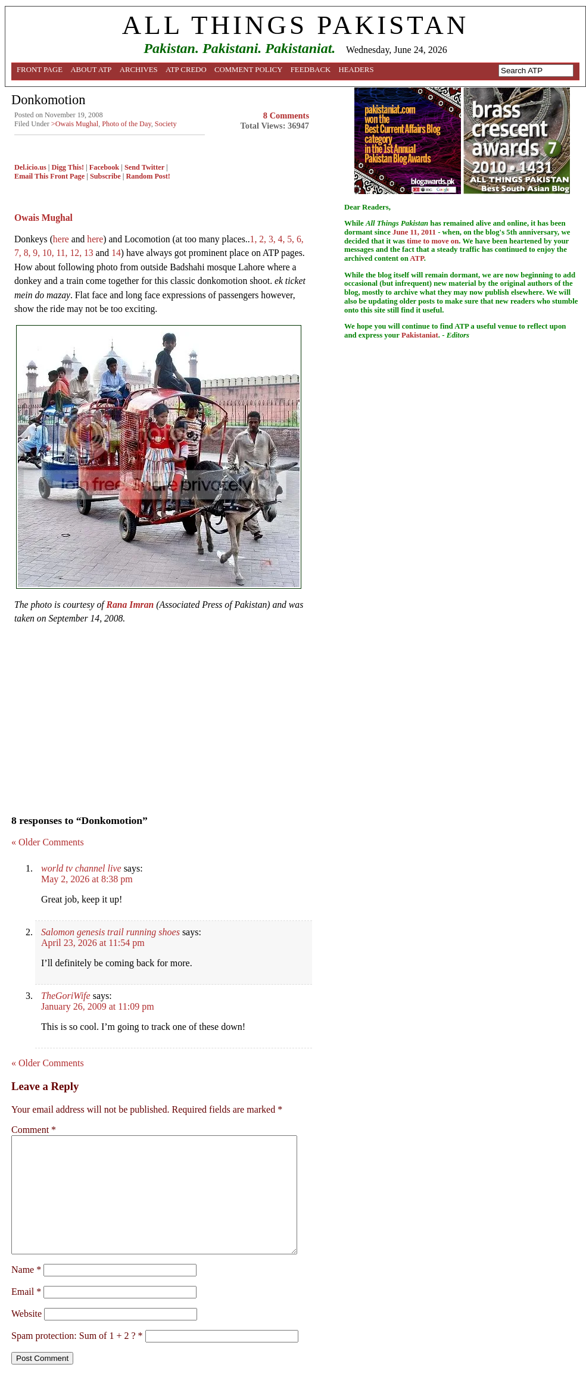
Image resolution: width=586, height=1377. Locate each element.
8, (28, 253)
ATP (416, 258)
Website (26, 1314)
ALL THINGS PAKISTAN (295, 25)
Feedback (311, 69)
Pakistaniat (419, 335)
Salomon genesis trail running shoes (110, 932)
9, (37, 253)
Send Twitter (144, 167)
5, (292, 239)
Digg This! (68, 167)
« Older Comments (47, 842)
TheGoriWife (66, 996)
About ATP (90, 69)
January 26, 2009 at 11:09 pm (97, 1006)
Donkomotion (48, 99)
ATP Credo (186, 69)
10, (49, 253)
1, (255, 239)
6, (300, 239)
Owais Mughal (43, 218)
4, (283, 239)
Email (26, 1292)
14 (116, 253)
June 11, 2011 (414, 232)
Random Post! (148, 176)
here (61, 239)
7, (19, 253)
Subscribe (105, 176)
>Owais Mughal (74, 124)
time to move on (433, 241)
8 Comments (286, 115)
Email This (31, 176)
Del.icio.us (30, 167)
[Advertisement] (161, 716)
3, (273, 239)
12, (77, 253)
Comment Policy (248, 69)
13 (90, 253)
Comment (33, 1130)
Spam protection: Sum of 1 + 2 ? (73, 1336)
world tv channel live (81, 868)
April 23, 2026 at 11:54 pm (93, 943)
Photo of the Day (126, 124)
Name (26, 1269)
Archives (139, 69)
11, (63, 253)
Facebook (104, 167)
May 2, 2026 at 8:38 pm (87, 879)
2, (264, 239)
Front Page (40, 69)
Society (166, 124)
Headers (356, 69)
